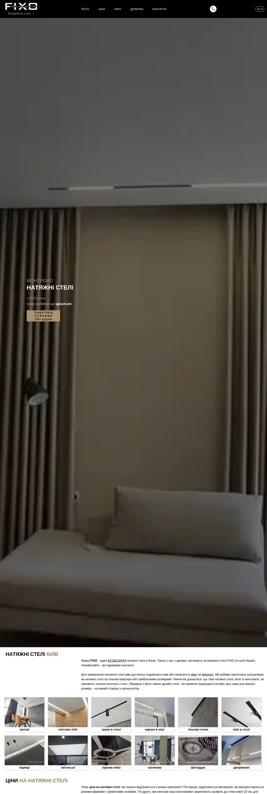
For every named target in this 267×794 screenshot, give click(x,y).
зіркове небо (111, 767)
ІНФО (117, 9)
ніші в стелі (241, 729)
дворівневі (241, 767)
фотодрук (198, 767)
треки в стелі (111, 729)
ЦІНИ (101, 9)
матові (24, 729)
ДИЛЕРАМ (136, 9)
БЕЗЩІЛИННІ (117, 660)
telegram (207, 674)
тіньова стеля (198, 729)
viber (194, 674)
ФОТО (85, 9)
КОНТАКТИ (159, 9)
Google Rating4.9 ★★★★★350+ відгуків (43, 316)
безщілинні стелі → (21, 13)
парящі (24, 767)
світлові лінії (67, 729)
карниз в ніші (154, 729)
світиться (68, 767)
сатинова (154, 767)
